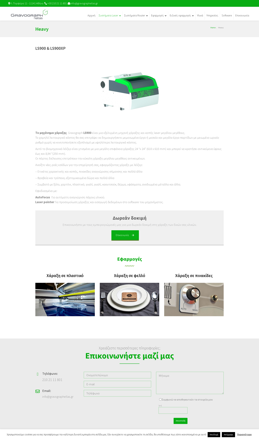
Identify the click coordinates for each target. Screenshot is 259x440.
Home (213, 27)
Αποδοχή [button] (214, 434)
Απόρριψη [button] (228, 434)
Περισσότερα (244, 434)
